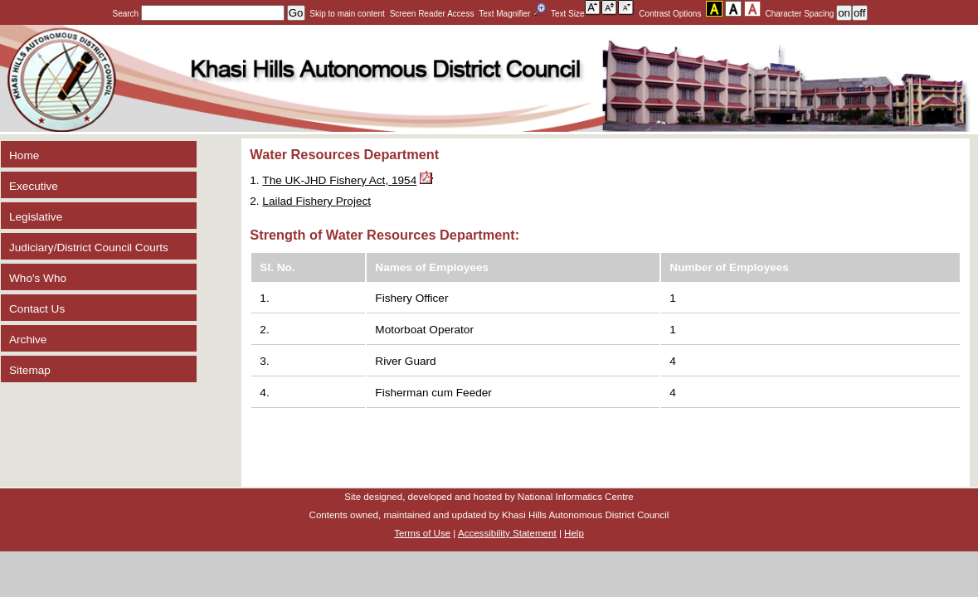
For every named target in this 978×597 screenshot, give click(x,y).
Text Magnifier (512, 10)
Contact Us (37, 309)
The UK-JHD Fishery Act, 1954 (339, 180)
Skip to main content (347, 13)
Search (199, 13)
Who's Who (37, 278)
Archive (27, 339)
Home (24, 155)
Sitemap (30, 370)
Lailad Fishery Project (316, 201)
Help (574, 533)
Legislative (35, 217)
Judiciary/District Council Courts (88, 247)
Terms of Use (422, 533)
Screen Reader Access (432, 13)
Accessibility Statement (507, 533)
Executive (33, 186)
